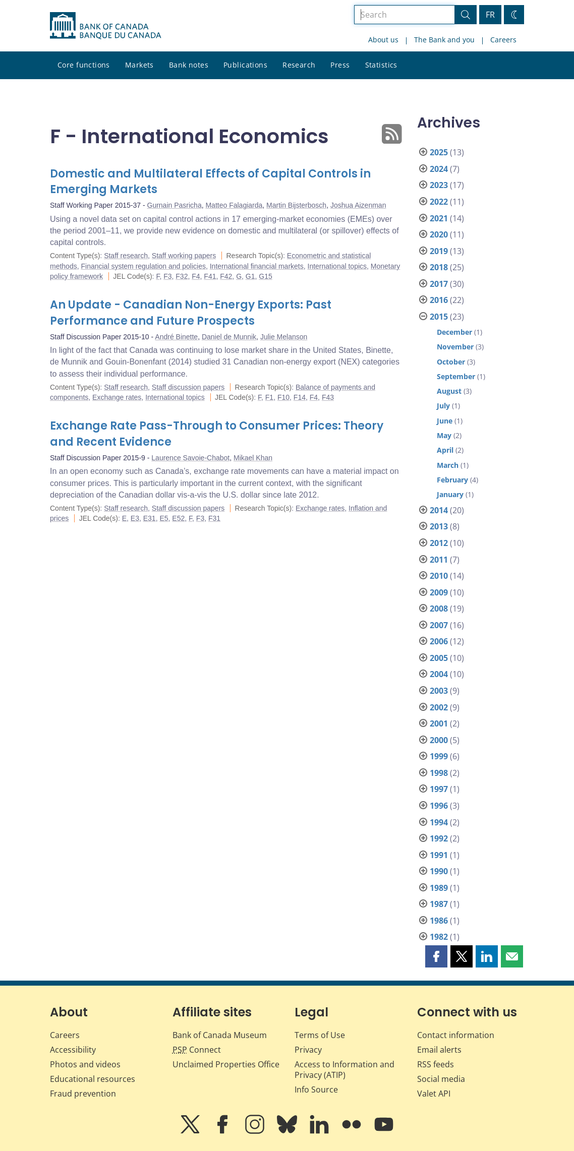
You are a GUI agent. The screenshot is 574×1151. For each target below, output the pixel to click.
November (455, 346)
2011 (439, 559)
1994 (439, 822)
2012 (439, 543)
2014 (439, 510)
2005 (439, 657)
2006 (439, 641)
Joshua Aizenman (358, 205)
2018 (439, 267)
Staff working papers (184, 256)
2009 (439, 592)
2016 (439, 300)
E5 (163, 518)
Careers (503, 39)
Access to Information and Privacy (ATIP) (344, 1069)
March (447, 465)
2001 (439, 723)
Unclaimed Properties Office (226, 1064)
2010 (439, 575)
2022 (439, 201)
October (451, 362)
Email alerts (439, 1049)
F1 (269, 397)
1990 (439, 871)
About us (383, 39)
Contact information (455, 1035)
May (444, 435)
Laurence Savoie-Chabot (190, 458)
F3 (167, 276)
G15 (265, 276)
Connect (197, 1049)
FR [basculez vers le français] (490, 14)
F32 (182, 276)
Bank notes (188, 65)
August (449, 391)
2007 (439, 625)
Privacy (308, 1049)
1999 (439, 756)
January (450, 494)
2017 (439, 283)
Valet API (433, 1093)
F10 (283, 397)
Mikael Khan (253, 458)
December (454, 332)
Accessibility (73, 1049)
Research (298, 65)
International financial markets (257, 266)
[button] (436, 956)
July (443, 405)
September (456, 376)
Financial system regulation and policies (143, 266)
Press (340, 65)
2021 (439, 218)
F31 (214, 518)
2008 (439, 608)
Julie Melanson (283, 337)
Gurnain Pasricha (174, 205)
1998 (439, 772)
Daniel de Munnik (229, 337)
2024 (439, 168)
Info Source (316, 1089)
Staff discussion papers (188, 387)
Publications (245, 65)
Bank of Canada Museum (220, 1035)
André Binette (176, 337)
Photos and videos (85, 1064)
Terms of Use (320, 1035)
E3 (135, 518)
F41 (210, 276)
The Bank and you (444, 39)
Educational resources (92, 1078)
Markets (139, 65)
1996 (439, 805)
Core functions (84, 65)
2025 (439, 152)
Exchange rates (116, 397)
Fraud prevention (83, 1093)
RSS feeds (435, 1064)
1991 (439, 855)
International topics (337, 266)
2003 (439, 690)
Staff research (126, 256)
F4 (196, 276)
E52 (178, 518)
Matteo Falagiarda (233, 205)
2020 (439, 234)
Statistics (381, 65)
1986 (439, 920)
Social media (441, 1078)
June (444, 421)
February (452, 479)
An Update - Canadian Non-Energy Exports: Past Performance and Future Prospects (190, 313)
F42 (226, 276)
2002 (439, 707)
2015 (439, 316)
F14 (300, 397)
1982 (439, 936)
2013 (439, 526)
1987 (439, 904)
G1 (250, 276)
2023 (439, 185)
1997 (439, 789)
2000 (439, 740)
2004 (439, 674)
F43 (328, 397)
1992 (439, 838)
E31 (149, 518)
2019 (439, 251)
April (445, 450)
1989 (439, 887)
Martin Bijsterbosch (296, 205)
